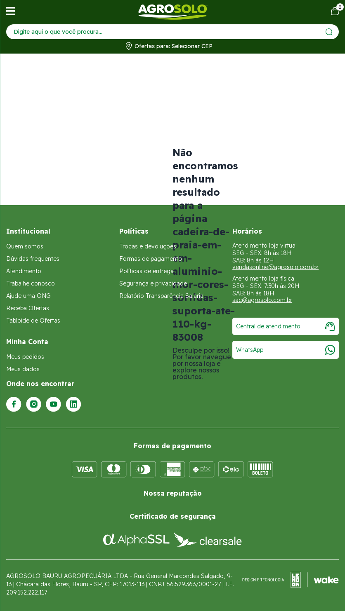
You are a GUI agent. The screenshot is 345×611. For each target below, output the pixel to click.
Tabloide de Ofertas (33, 320)
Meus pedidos (25, 357)
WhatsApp (285, 350)
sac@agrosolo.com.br (262, 300)
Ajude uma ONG (28, 296)
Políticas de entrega (146, 271)
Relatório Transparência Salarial (162, 296)
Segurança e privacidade (153, 283)
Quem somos (24, 246)
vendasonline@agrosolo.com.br (275, 267)
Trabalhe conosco (30, 283)
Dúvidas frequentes (32, 258)
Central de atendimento (285, 326)
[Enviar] (329, 31)
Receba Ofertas (27, 308)
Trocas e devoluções (147, 246)
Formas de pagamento (150, 258)
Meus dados (23, 369)
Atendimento (23, 271)
